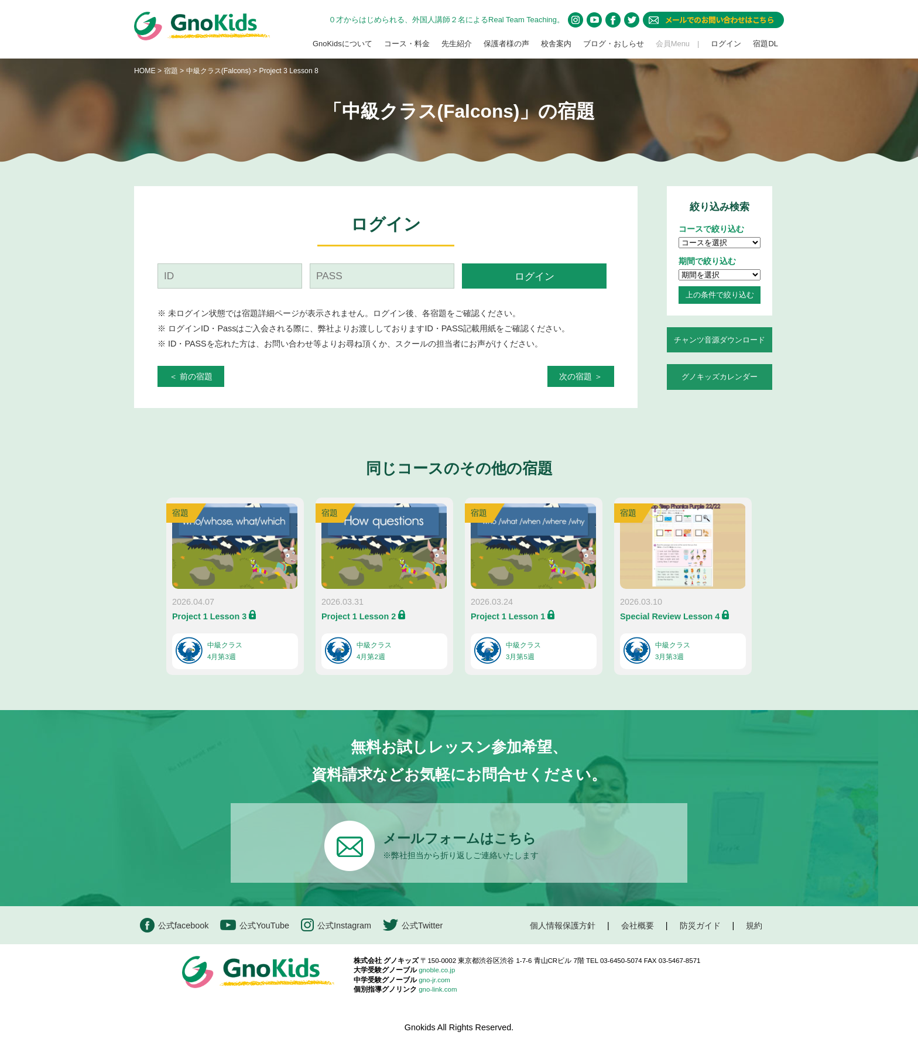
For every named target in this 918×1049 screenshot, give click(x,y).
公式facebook (174, 925)
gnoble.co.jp (437, 969)
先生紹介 (456, 43)
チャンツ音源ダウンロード (719, 339)
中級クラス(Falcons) (219, 71)
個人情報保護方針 (562, 925)
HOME (145, 71)
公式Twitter (413, 925)
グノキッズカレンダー (719, 376)
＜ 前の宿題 (191, 376)
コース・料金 (407, 43)
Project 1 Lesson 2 (358, 616)
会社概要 (637, 925)
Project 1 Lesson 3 (209, 616)
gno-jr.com (434, 979)
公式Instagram (336, 925)
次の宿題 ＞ (580, 376)
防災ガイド (700, 925)
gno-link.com (438, 989)
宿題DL (765, 43)
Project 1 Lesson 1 (508, 616)
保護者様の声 (506, 43)
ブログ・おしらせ (613, 43)
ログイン (726, 43)
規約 (754, 925)
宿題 (171, 71)
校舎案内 (556, 43)
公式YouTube (254, 925)
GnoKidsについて (342, 43)
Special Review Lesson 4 (670, 616)
